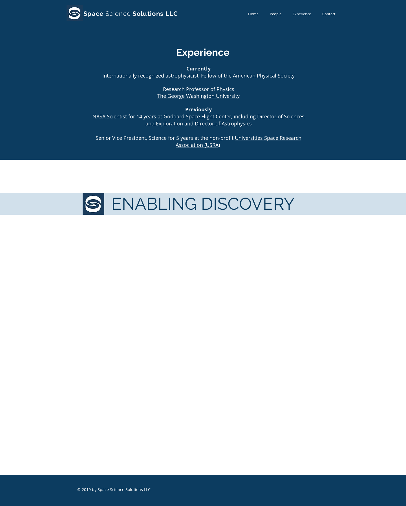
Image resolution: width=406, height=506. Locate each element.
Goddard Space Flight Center (197, 116)
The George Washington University (198, 95)
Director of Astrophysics (223, 123)
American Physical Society (264, 75)
